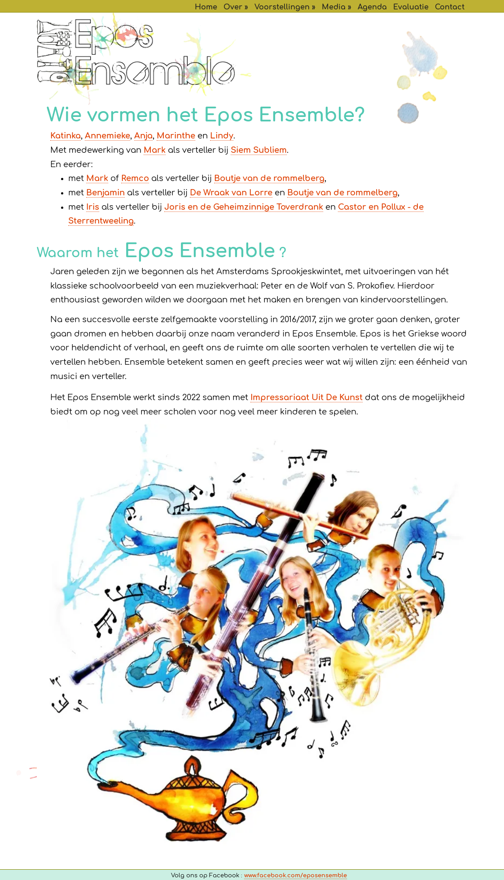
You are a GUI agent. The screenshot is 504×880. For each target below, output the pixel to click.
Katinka (65, 136)
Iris (92, 207)
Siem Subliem (259, 151)
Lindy (221, 136)
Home (206, 7)
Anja (143, 136)
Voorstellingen (282, 7)
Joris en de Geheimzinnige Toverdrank (243, 207)
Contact (450, 7)
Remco (135, 179)
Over (233, 7)
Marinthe (176, 136)
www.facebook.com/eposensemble (295, 876)
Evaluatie (411, 7)
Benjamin (105, 193)
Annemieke (107, 136)
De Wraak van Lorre (231, 193)
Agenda (372, 7)
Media (334, 7)
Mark (155, 151)
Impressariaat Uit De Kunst (306, 398)
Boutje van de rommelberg (269, 179)
